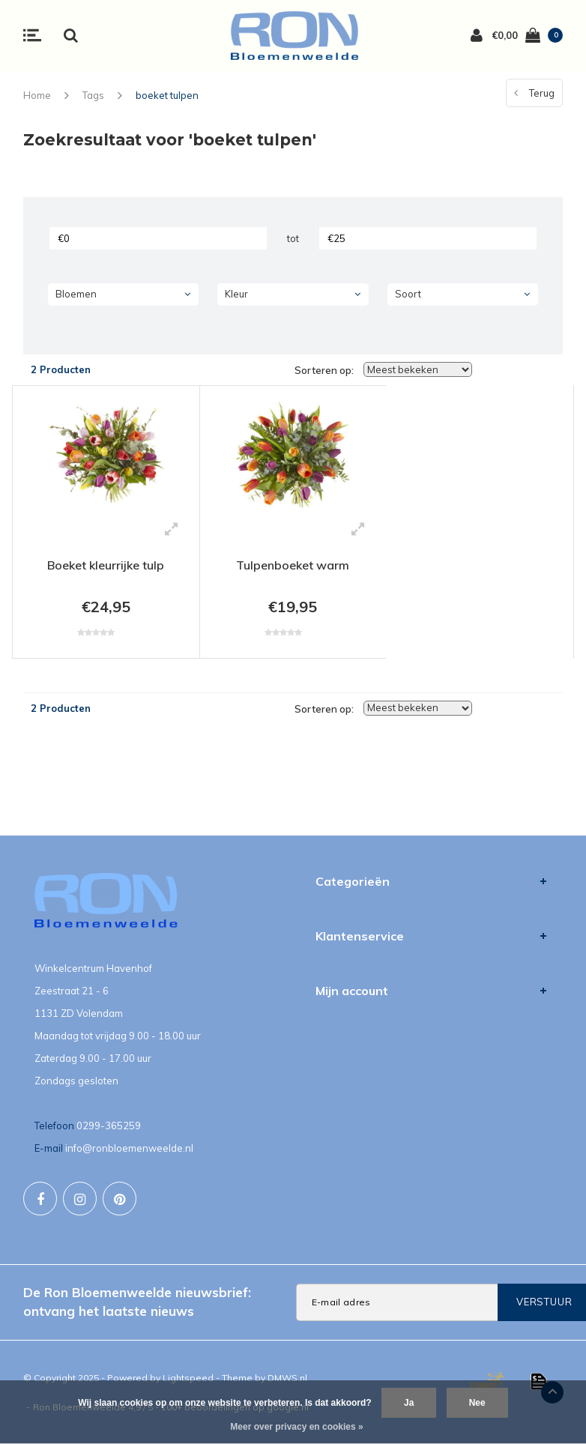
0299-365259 (108, 1126)
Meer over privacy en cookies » (296, 1427)
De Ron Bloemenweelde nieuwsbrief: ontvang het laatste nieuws (137, 1301)
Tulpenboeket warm (292, 565)
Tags (93, 95)
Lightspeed (188, 1377)
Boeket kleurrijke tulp (105, 565)
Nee (477, 1403)
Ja (409, 1403)
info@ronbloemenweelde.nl (129, 1148)
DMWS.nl (287, 1377)
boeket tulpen (167, 95)
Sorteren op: (324, 370)
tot (293, 238)
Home (37, 95)
